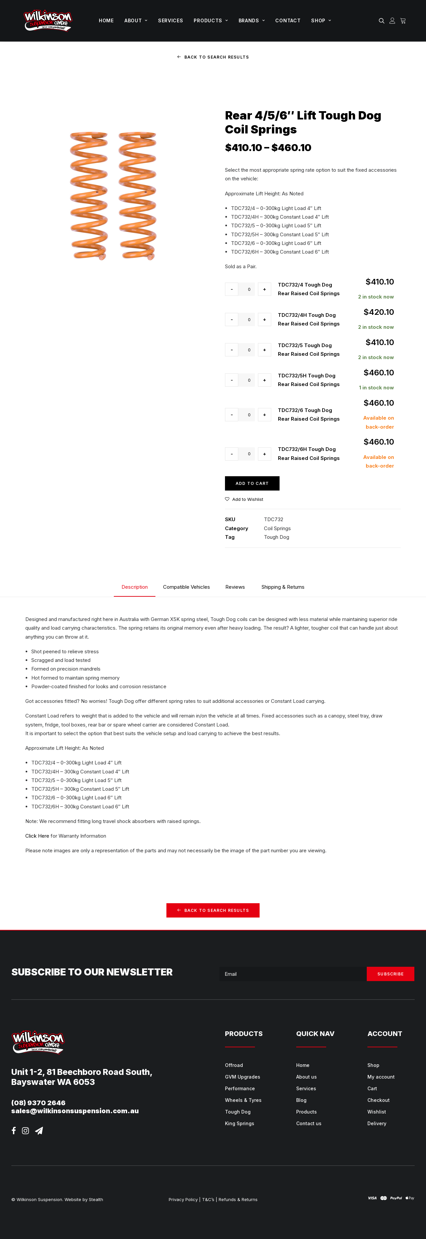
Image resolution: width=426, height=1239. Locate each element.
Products (211, 20)
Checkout (378, 1100)
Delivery (376, 1123)
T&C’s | (209, 1199)
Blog (301, 1100)
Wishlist (376, 1111)
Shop (321, 20)
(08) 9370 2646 (38, 1103)
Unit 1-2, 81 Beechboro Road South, (82, 1072)
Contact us (308, 1123)
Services (170, 20)
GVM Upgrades (242, 1076)
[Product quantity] (246, 289)
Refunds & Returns (238, 1199)
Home (106, 20)
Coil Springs (277, 528)
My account (381, 1076)
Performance (240, 1088)
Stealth (96, 1199)
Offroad (234, 1065)
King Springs (239, 1123)
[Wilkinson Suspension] (48, 20)
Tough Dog (276, 536)
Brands (252, 20)
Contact (288, 20)
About (135, 20)
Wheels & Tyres (243, 1100)
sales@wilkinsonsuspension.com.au (75, 1111)
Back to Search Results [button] (213, 57)
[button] (383, 20)
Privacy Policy (183, 1199)
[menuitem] (106, 20)
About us (306, 1076)
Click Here (37, 836)
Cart (372, 1088)
